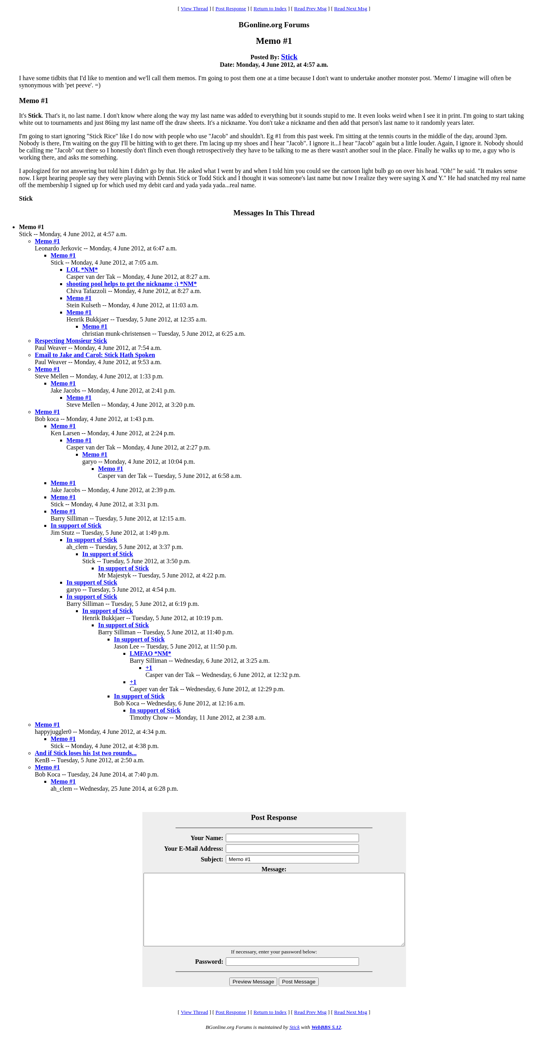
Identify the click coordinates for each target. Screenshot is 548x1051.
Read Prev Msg (310, 8)
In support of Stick (76, 525)
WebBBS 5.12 (326, 1041)
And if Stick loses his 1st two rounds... (86, 753)
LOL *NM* (82, 269)
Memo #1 (47, 241)
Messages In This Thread (273, 213)
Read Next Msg (350, 8)
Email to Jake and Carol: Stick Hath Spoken (95, 355)
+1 (149, 667)
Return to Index (270, 8)
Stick (289, 57)
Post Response (230, 8)
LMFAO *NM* (150, 653)
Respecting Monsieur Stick (71, 340)
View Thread (194, 8)
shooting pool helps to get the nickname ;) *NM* (131, 283)
